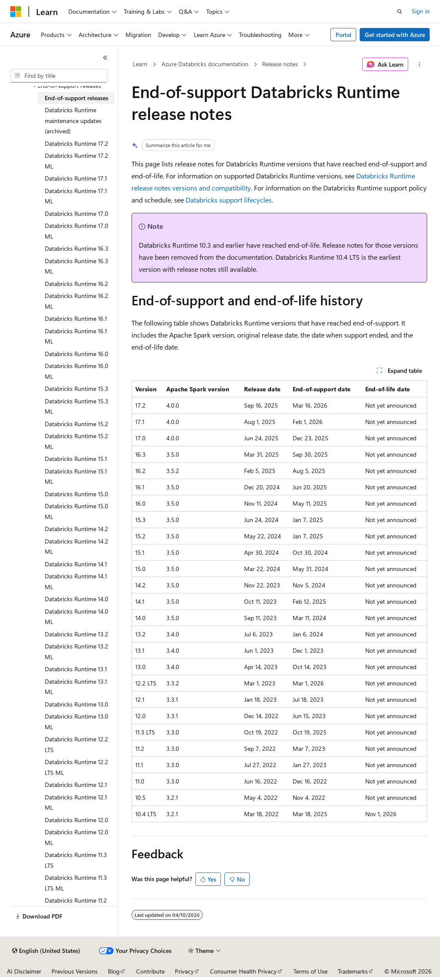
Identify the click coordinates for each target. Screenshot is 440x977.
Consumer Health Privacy (243, 971)
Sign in (421, 11)
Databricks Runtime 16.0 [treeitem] (76, 354)
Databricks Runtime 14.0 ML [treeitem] (76, 616)
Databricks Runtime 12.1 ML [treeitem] (76, 802)
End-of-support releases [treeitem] (76, 98)
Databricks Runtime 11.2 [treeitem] (76, 900)
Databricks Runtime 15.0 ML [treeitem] (76, 511)
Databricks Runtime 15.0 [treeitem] (76, 494)
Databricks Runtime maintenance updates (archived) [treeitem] (73, 120)
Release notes (280, 64)
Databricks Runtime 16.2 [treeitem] (76, 284)
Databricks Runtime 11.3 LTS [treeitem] (76, 860)
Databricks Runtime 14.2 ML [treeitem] (76, 546)
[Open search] (399, 11)
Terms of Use (310, 971)
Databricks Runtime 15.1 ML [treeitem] (76, 476)
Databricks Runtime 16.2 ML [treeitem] (76, 301)
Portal (343, 35)
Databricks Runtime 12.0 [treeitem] (76, 820)
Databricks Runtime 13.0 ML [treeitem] (76, 721)
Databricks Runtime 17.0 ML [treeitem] (76, 230)
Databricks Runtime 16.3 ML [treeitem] (76, 266)
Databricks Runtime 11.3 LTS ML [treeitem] (76, 882)
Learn (140, 64)
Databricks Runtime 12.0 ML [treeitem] (76, 837)
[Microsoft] (15, 11)
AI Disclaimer (24, 971)
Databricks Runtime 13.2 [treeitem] (76, 634)
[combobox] (58, 76)
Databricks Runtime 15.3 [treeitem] (76, 388)
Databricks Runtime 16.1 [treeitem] (76, 318)
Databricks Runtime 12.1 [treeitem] (76, 784)
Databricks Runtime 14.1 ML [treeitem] (76, 581)
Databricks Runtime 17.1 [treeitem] (76, 178)
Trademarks (353, 971)
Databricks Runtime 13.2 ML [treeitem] (76, 651)
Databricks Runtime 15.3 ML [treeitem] (76, 406)
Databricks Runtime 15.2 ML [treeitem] (76, 441)
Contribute (150, 971)
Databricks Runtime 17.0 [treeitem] (76, 213)
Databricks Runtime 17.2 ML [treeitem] (76, 160)
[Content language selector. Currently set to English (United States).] (46, 951)
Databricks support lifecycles (229, 199)
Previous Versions (75, 971)
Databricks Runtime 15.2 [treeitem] (76, 424)
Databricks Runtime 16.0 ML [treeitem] (76, 371)
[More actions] (419, 64)
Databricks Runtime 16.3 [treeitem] (76, 248)
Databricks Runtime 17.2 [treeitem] (76, 143)
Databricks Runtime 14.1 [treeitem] (76, 564)
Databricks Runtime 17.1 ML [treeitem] (76, 196)
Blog (113, 971)
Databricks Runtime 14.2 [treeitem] (76, 529)
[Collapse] (105, 57)
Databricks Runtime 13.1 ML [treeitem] (76, 686)
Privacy (184, 971)
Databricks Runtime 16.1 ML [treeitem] (76, 336)
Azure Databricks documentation (205, 64)
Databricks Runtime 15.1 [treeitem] (76, 459)
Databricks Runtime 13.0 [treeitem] (76, 704)
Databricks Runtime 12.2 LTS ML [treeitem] (76, 767)
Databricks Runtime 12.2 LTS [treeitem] (76, 744)
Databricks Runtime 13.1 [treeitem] (76, 669)
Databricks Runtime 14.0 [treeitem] (76, 599)
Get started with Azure (395, 35)
